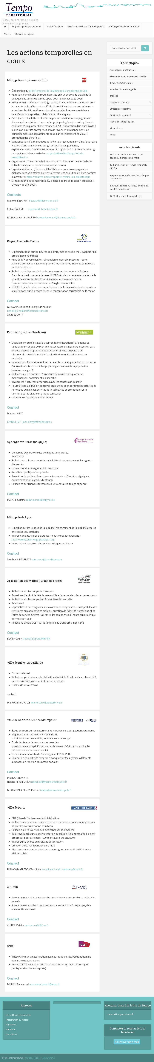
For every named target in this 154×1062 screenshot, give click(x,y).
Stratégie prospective (120, 108)
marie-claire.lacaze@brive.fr (46, 702)
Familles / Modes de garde (123, 89)
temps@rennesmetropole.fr (56, 790)
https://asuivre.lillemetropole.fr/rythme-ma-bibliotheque (58, 177)
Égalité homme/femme (121, 82)
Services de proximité (120, 115)
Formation (11, 1024)
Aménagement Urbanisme (123, 69)
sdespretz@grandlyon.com (47, 559)
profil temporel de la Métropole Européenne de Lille (58, 90)
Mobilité (114, 95)
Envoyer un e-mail (127, 1041)
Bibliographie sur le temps (124, 26)
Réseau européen (24, 33)
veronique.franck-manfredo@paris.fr (62, 869)
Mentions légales (33, 1057)
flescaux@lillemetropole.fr (43, 200)
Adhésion (10, 1029)
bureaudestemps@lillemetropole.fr (56, 217)
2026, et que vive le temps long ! (126, 196)
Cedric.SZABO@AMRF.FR (36, 638)
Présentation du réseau (17, 1019)
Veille (7, 33)
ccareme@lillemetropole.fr (43, 209)
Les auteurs (11, 1034)
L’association (53, 26)
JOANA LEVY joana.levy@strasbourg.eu (29, 422)
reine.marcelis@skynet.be (40, 500)
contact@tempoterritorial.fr (120, 1014)
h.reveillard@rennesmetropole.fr (48, 781)
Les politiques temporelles (26, 26)
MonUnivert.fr (49, 1057)
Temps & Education (119, 102)
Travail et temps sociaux (122, 121)
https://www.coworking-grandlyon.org (33, 539)
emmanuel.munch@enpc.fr (44, 984)
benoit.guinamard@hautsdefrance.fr (27, 310)
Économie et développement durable (128, 76)
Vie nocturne (116, 128)
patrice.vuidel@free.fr (37, 925)
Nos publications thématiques (84, 26)
